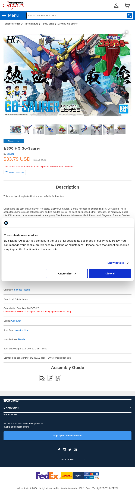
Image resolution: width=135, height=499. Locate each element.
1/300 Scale (48, 24)
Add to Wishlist (14, 172)
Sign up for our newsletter (67, 435)
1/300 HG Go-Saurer (67, 24)
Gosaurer (16, 320)
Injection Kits (31, 24)
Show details (116, 262)
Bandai (10, 154)
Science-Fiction (12, 24)
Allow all (110, 273)
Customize (67, 273)
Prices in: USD (67, 459)
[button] (125, 33)
